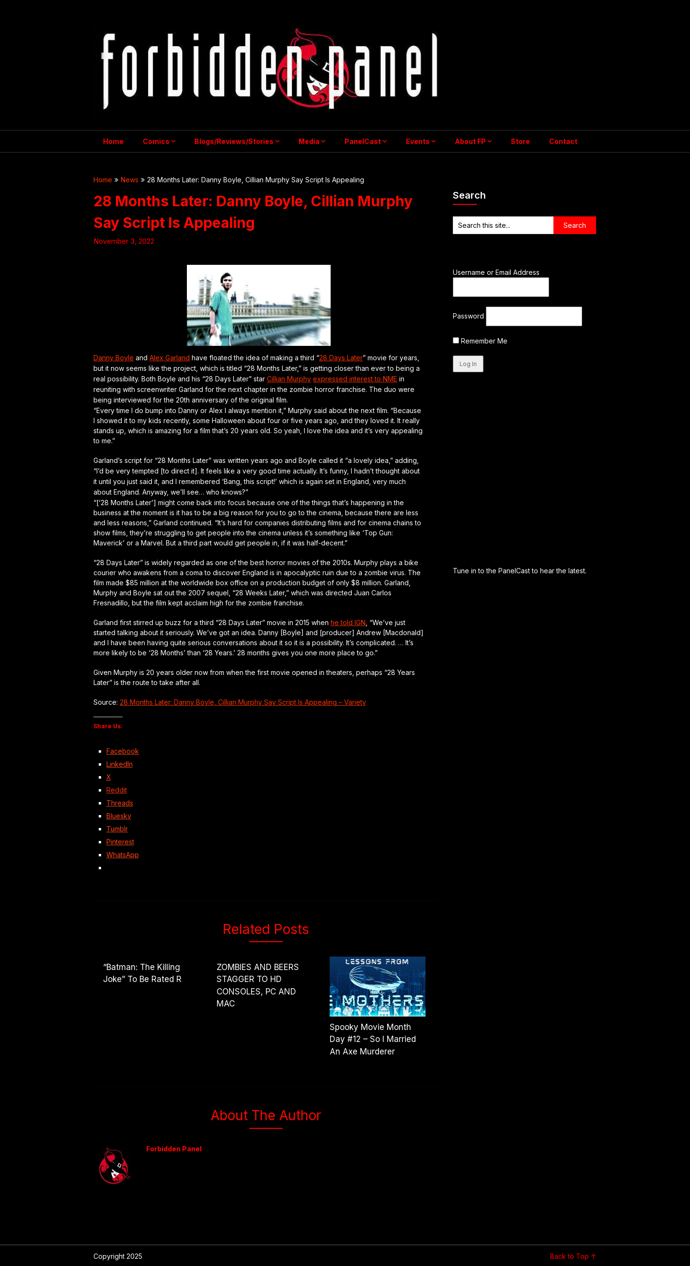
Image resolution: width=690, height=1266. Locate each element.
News (129, 180)
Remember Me (480, 341)
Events (418, 141)
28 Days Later (341, 358)
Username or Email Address (496, 272)
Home (113, 141)
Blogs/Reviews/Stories (234, 141)
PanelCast (363, 141)
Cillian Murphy (289, 379)
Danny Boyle (113, 358)
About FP (470, 141)
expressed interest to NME (355, 379)
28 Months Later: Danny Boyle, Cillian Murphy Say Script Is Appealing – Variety (243, 702)
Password (468, 316)
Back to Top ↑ (573, 1256)
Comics (156, 141)
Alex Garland (170, 358)
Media (309, 141)
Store (520, 141)
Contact (563, 141)
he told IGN (348, 622)
